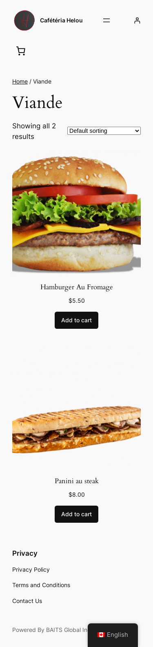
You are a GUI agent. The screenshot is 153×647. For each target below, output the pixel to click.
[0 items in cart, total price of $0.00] (20, 50)
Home (20, 81)
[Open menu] (106, 20)
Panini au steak (77, 481)
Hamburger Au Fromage (76, 287)
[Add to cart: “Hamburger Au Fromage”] (76, 320)
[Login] (137, 20)
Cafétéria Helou (61, 20)
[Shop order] (104, 131)
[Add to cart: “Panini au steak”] (76, 514)
